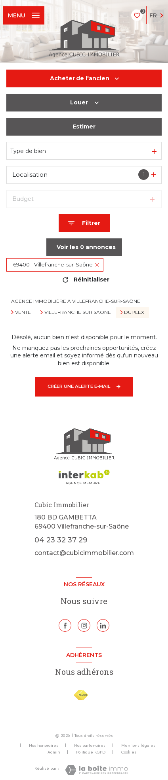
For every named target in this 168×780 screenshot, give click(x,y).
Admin (54, 752)
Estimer (84, 126)
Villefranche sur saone (77, 312)
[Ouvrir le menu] (23, 15)
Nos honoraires (43, 745)
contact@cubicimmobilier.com (84, 553)
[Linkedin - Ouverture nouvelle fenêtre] (103, 625)
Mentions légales (138, 745)
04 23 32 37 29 (61, 539)
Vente (23, 312)
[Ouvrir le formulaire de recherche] (84, 223)
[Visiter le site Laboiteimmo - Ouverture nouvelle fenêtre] (96, 770)
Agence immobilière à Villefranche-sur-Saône (75, 301)
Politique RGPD (90, 752)
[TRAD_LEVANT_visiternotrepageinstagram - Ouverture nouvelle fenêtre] (84, 625)
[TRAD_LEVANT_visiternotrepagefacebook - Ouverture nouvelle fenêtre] (65, 625)
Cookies (128, 752)
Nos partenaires (89, 745)
